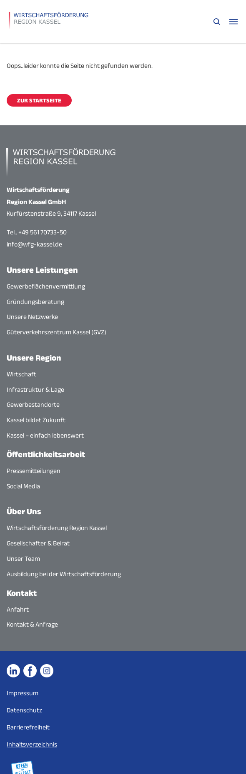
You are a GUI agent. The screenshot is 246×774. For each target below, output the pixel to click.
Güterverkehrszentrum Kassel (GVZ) (56, 332)
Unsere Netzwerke (32, 316)
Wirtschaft (21, 374)
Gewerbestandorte (33, 404)
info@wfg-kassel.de (34, 244)
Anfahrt (18, 609)
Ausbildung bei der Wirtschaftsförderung (64, 573)
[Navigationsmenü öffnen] (233, 21)
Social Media (23, 486)
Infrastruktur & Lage (35, 389)
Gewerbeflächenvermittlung (46, 286)
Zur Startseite (39, 100)
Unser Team (23, 558)
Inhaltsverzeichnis (32, 744)
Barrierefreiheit (28, 727)
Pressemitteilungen (33, 470)
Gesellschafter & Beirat (38, 543)
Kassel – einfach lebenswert (45, 435)
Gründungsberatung (35, 301)
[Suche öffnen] (217, 21)
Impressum (22, 693)
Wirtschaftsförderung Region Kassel (57, 527)
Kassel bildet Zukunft (36, 419)
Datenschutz (24, 710)
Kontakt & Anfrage (32, 624)
